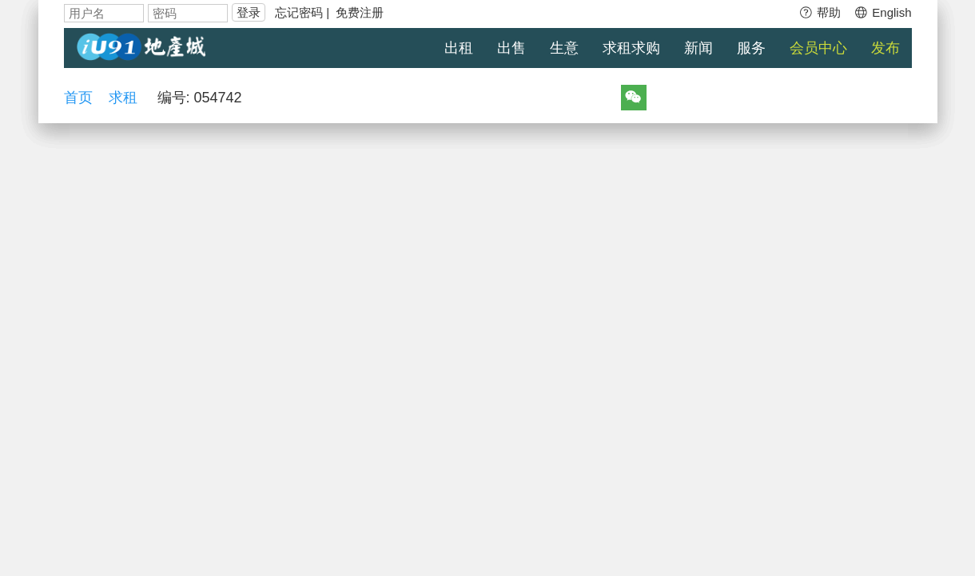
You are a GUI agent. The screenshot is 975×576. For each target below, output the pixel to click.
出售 (511, 48)
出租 (458, 48)
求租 (123, 98)
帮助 (819, 12)
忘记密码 (299, 12)
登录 (249, 12)
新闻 (698, 48)
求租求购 (631, 48)
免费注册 (360, 12)
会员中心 (818, 48)
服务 (751, 48)
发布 (885, 48)
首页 (78, 98)
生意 (564, 48)
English (882, 12)
